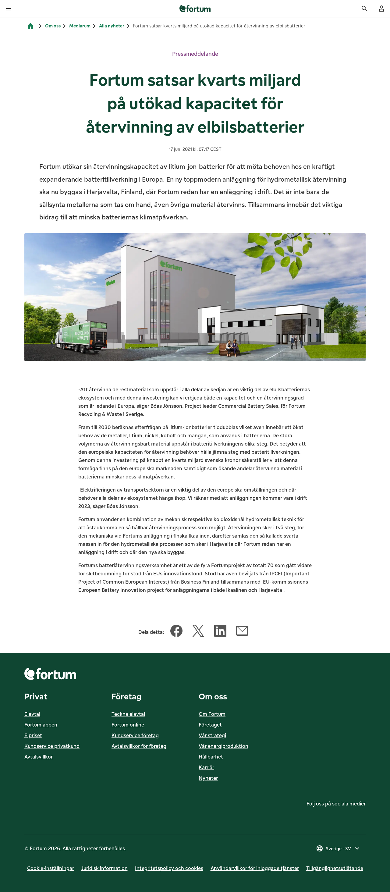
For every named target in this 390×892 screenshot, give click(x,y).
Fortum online (128, 724)
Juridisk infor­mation (104, 868)
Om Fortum (212, 714)
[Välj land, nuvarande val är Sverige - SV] (338, 848)
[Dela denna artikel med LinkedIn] (220, 632)
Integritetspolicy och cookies (169, 868)
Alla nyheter (111, 26)
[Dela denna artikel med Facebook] (176, 632)
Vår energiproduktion (223, 746)
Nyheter (208, 778)
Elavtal (32, 714)
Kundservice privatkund (52, 746)
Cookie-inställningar (50, 868)
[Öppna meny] (8, 8)
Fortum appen (40, 724)
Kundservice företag (135, 735)
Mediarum (79, 26)
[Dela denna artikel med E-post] (242, 632)
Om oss (53, 26)
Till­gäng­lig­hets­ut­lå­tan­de (334, 868)
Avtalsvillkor (38, 756)
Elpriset (33, 735)
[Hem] (30, 26)
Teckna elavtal (128, 714)
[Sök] (364, 8)
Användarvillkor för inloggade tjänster (255, 868)
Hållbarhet (211, 756)
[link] (195, 8)
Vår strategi (212, 735)
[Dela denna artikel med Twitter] (198, 632)
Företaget (210, 724)
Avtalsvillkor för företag (139, 746)
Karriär (206, 767)
